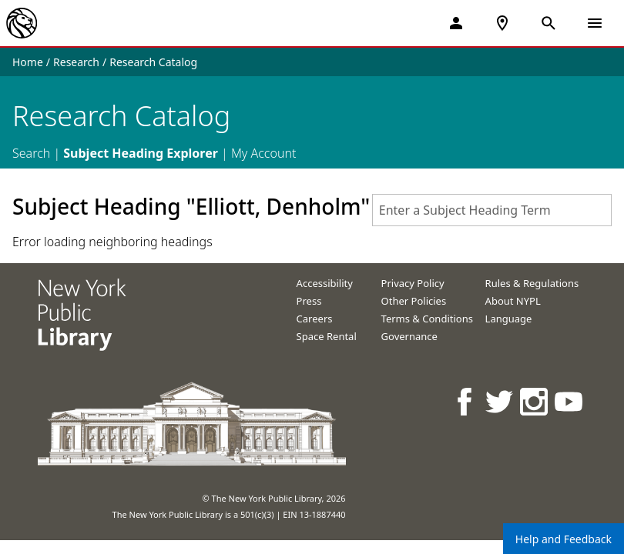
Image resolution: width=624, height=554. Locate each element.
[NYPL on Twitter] (500, 401)
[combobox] (492, 210)
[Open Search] (548, 23)
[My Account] (456, 23)
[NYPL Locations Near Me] (502, 23)
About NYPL (513, 301)
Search (31, 153)
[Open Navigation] (595, 23)
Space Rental (327, 336)
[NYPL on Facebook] (466, 401)
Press (309, 301)
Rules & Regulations (532, 283)
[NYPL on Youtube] (570, 401)
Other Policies (414, 301)
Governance (409, 336)
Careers (315, 318)
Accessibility (325, 283)
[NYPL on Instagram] (535, 401)
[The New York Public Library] (21, 23)
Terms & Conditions (427, 318)
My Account (264, 153)
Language (508, 318)
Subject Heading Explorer (140, 153)
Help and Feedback (563, 539)
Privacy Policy (413, 283)
